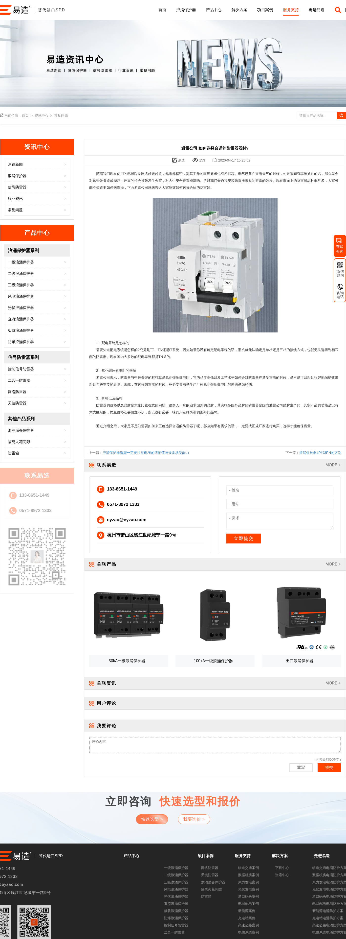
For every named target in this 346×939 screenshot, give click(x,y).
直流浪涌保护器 (317, 903)
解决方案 (239, 10)
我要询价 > (194, 797)
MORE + (333, 465)
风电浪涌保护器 (317, 889)
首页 (162, 10)
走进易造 (316, 10)
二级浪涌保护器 (317, 875)
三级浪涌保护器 (317, 882)
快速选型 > (152, 797)
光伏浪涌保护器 (317, 896)
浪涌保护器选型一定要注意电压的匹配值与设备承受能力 (146, 453)
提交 (329, 767)
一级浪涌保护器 (317, 867)
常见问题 (61, 115)
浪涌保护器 (186, 10)
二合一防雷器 (315, 932)
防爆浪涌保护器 (317, 918)
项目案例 (265, 10)
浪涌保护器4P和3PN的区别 (320, 453)
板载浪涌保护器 (317, 911)
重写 (301, 767)
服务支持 (291, 10)
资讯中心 (41, 115)
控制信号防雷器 (317, 925)
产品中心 (214, 10)
